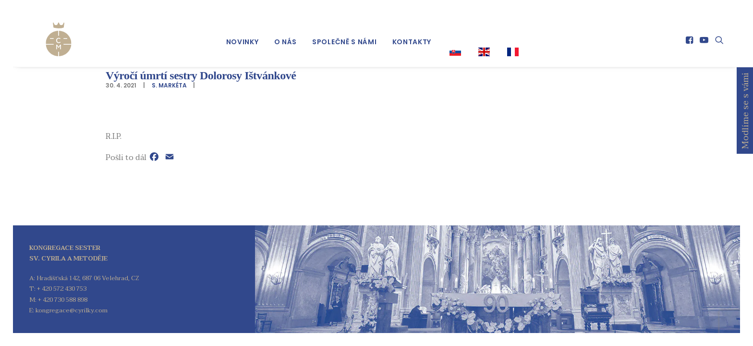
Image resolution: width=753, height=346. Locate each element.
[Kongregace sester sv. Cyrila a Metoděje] (46, 30)
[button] (690, 32)
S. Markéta (169, 85)
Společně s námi (344, 34)
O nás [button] (285, 34)
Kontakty (412, 34)
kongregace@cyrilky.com (72, 310)
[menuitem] (242, 34)
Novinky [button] (242, 34)
